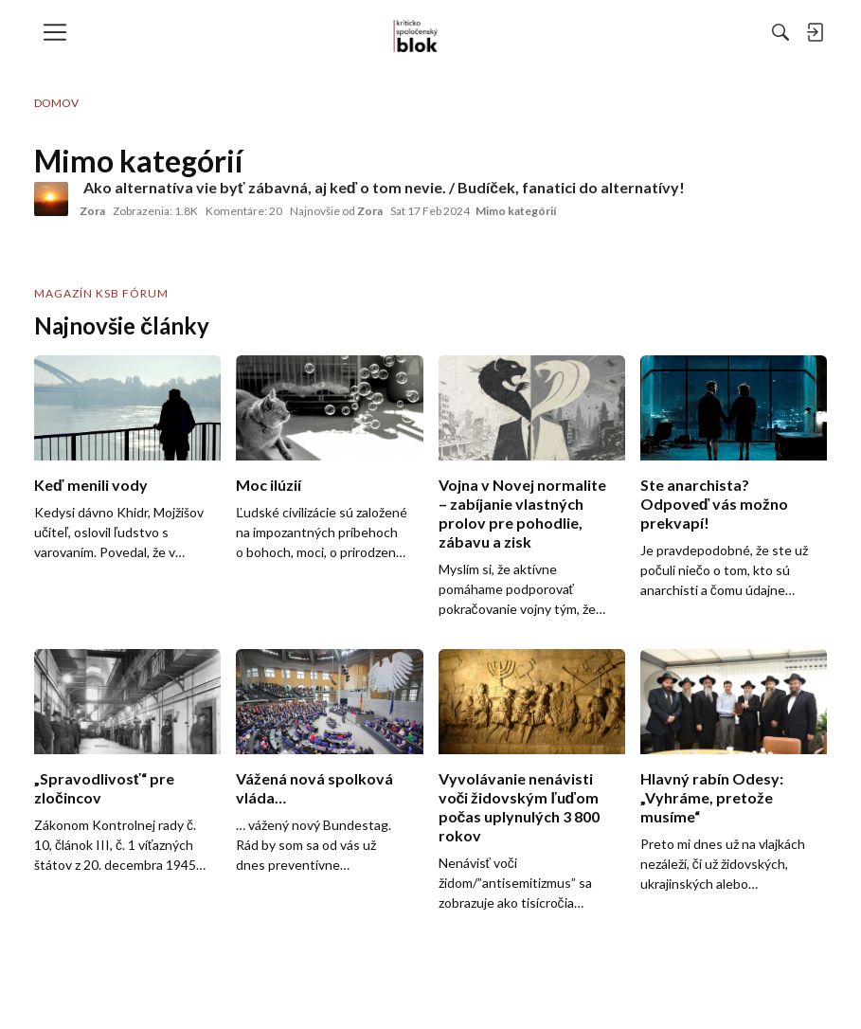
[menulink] (62, 32)
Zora (92, 211)
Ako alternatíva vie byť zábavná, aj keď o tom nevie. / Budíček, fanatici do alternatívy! (384, 187)
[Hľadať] (574, 32)
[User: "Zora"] (51, 199)
